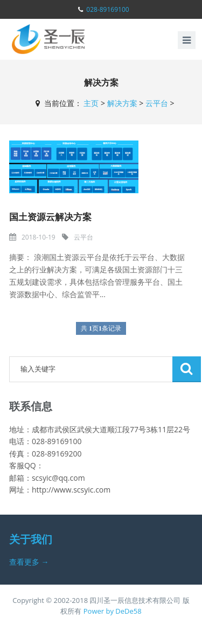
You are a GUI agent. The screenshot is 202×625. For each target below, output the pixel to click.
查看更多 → (29, 562)
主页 (91, 103)
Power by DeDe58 (112, 611)
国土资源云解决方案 (50, 216)
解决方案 (122, 103)
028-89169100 (107, 9)
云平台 (156, 103)
